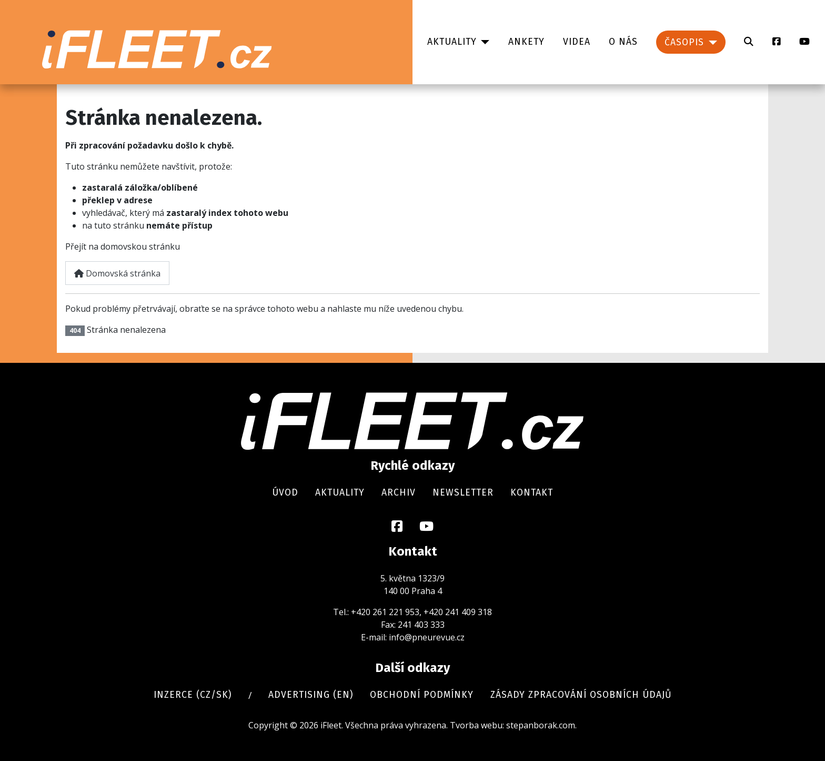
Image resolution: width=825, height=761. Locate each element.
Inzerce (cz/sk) (193, 694)
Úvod (285, 492)
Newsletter (463, 492)
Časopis (684, 42)
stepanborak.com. (541, 725)
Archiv (398, 492)
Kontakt (531, 492)
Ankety (526, 41)
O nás (623, 41)
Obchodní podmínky (422, 694)
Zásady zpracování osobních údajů (581, 694)
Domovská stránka (117, 273)
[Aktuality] (483, 42)
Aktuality (452, 41)
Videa (576, 41)
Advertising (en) (310, 694)
